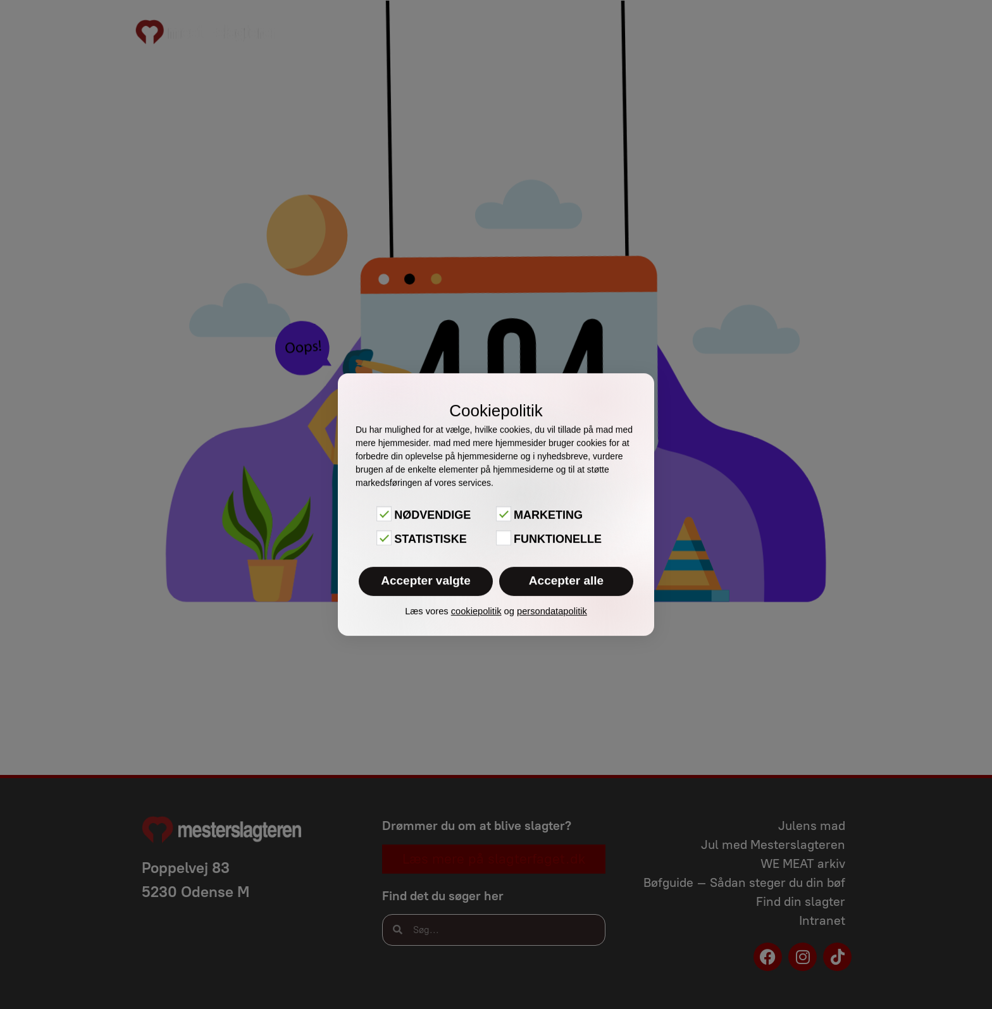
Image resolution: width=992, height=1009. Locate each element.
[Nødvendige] (384, 513)
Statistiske (430, 539)
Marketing (548, 515)
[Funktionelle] (503, 537)
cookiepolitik (476, 611)
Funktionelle (558, 539)
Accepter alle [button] (566, 580)
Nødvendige (432, 515)
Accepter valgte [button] (426, 580)
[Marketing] (503, 513)
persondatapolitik (552, 611)
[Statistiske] (384, 537)
